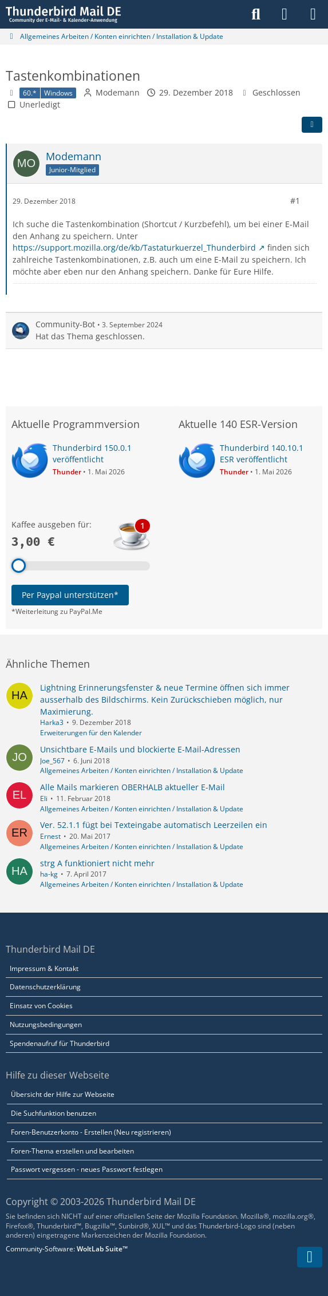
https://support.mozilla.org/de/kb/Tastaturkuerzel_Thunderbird (134, 247)
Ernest (50, 836)
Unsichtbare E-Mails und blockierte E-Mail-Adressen (140, 749)
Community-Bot (65, 324)
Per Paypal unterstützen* (70, 594)
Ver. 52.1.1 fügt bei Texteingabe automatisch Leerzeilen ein (153, 824)
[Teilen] (312, 125)
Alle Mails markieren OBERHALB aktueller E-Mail (132, 787)
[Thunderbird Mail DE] (63, 14)
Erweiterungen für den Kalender (91, 733)
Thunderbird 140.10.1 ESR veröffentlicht (261, 453)
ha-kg (49, 874)
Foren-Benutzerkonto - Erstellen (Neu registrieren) (91, 1132)
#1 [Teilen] (295, 200)
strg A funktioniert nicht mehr (97, 863)
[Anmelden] (284, 14)
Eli (44, 798)
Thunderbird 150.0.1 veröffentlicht (92, 453)
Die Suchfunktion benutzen (53, 1113)
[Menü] (313, 14)
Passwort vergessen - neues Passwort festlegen (87, 1169)
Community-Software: (67, 1249)
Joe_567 (52, 761)
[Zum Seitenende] (309, 1257)
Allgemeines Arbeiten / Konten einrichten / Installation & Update (141, 770)
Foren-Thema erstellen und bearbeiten (72, 1151)
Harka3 (52, 722)
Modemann (118, 92)
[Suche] (255, 14)
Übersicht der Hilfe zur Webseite (62, 1094)
